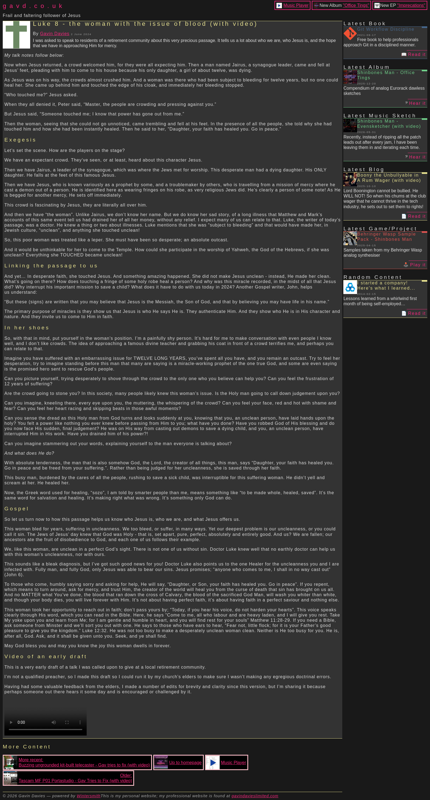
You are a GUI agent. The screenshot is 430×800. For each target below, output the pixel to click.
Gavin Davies (54, 33)
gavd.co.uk (34, 6)
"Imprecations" (411, 5)
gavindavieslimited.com (255, 796)
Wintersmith (89, 796)
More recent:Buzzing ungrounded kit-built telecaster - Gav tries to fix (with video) (77, 762)
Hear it (417, 103)
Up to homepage (178, 762)
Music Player (296, 5)
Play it (418, 264)
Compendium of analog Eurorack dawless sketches (384, 91)
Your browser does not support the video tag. (45, 715)
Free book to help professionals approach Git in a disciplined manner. (380, 42)
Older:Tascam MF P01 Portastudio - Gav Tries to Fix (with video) (68, 778)
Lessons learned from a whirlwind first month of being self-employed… (380, 301)
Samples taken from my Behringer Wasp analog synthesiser (382, 253)
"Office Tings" (356, 5)
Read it (417, 54)
